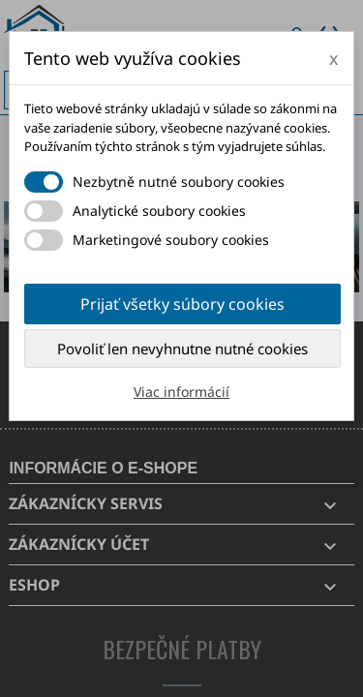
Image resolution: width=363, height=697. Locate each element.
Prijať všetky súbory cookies (182, 304)
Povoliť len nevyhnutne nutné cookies (182, 348)
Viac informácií (181, 391)
